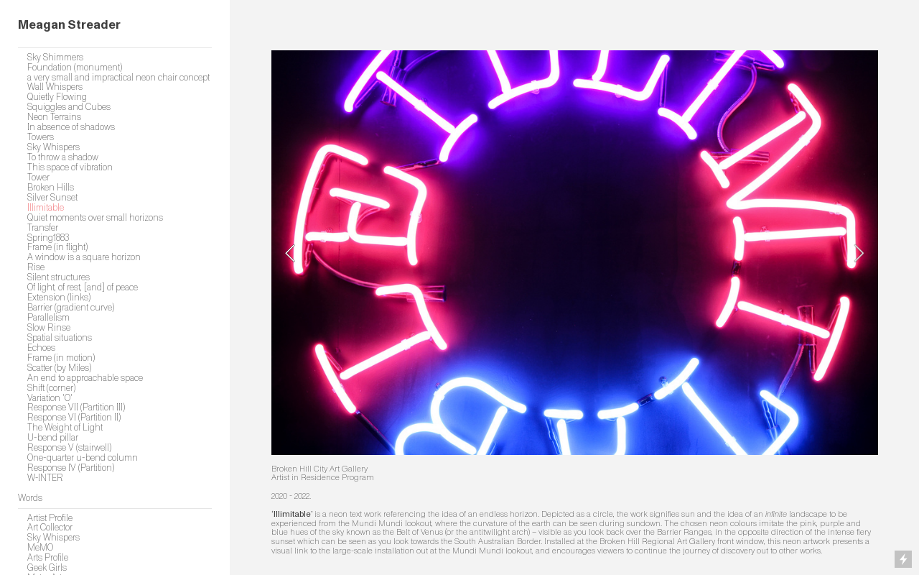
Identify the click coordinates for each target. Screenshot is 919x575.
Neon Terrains (54, 117)
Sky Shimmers (55, 57)
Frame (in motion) (61, 357)
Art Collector (50, 527)
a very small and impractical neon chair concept (118, 77)
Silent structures (58, 277)
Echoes (41, 347)
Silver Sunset (52, 197)
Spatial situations (59, 337)
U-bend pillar (52, 437)
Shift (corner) (51, 388)
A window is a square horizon (84, 257)
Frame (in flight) (57, 247)
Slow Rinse (48, 327)
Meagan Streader (69, 25)
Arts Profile (47, 557)
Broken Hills (50, 187)
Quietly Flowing (57, 97)
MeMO (40, 547)
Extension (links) (58, 297)
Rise (36, 267)
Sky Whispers (53, 147)
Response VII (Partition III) (76, 407)
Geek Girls (47, 567)
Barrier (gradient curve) (70, 307)
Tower (38, 177)
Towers (40, 137)
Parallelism (48, 317)
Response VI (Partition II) (74, 417)
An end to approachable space (85, 378)
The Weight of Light (65, 427)
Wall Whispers (55, 86)
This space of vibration (70, 167)
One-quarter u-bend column (82, 457)
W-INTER (45, 478)
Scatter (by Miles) (59, 368)
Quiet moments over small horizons (95, 217)
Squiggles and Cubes (69, 107)
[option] (574, 252)
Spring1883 (48, 237)
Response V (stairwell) (69, 447)
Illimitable (45, 207)
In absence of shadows (71, 127)
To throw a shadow (62, 157)
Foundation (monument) (74, 67)
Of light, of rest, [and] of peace (82, 287)
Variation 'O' (50, 398)
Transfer (42, 227)
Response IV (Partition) (70, 467)
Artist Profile (50, 518)
